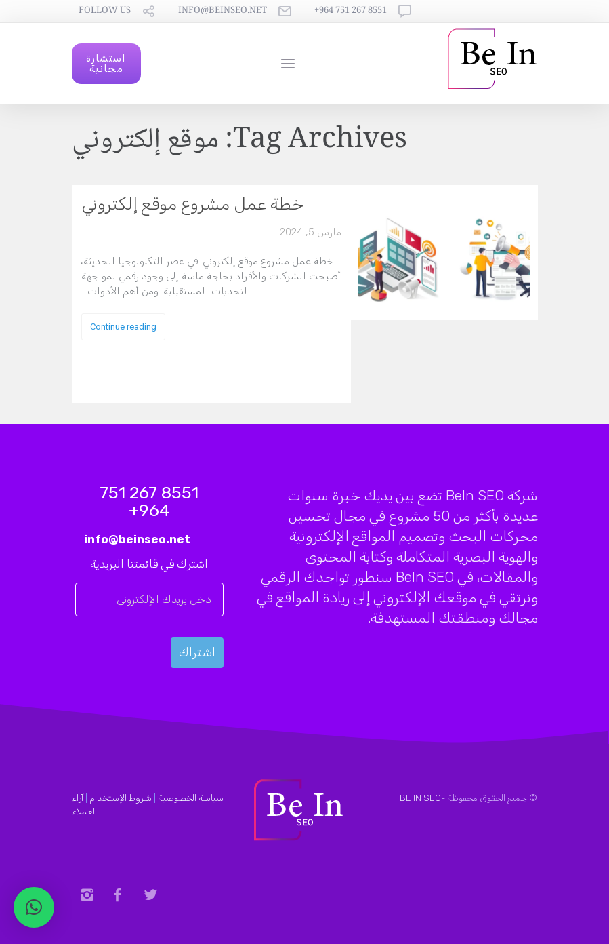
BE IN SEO (420, 798)
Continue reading (123, 326)
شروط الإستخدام (120, 798)
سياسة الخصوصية (191, 798)
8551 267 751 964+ (350, 11)
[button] (34, 907)
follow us (105, 11)
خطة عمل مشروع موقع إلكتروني (192, 204)
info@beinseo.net (222, 11)
